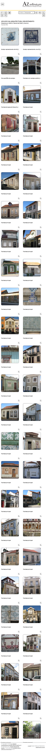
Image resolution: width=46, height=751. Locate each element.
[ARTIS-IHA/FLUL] (17, 745)
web (29, 746)
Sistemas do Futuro (40, 747)
